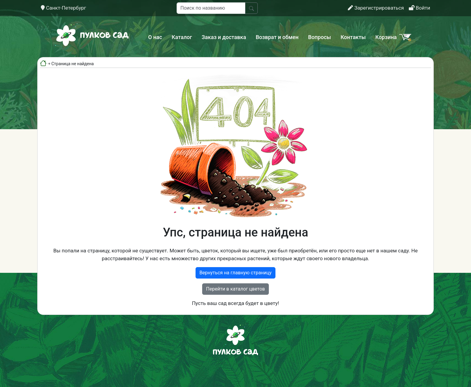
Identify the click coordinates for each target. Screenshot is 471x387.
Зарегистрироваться (376, 8)
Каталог (182, 37)
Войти (419, 8)
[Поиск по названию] (211, 8)
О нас (155, 37)
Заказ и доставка (224, 37)
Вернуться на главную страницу (235, 273)
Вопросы (319, 37)
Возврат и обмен (277, 37)
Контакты (353, 37)
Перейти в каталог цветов (235, 289)
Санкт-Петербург (63, 8)
